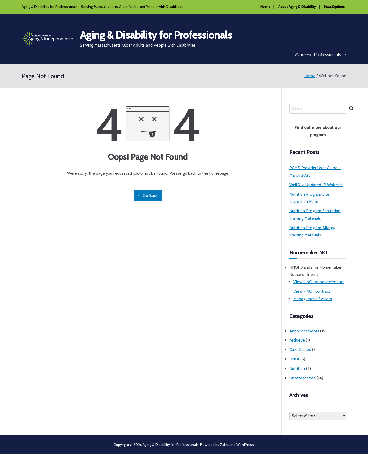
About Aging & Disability (297, 6)
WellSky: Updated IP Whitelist (316, 184)
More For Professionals (320, 55)
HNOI (294, 359)
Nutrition (297, 368)
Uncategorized (302, 378)
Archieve (297, 340)
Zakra (224, 444)
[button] (343, 55)
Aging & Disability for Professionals (156, 35)
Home (265, 6)
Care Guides (300, 349)
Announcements (304, 330)
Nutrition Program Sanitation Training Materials (314, 214)
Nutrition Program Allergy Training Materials (312, 231)
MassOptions (334, 6)
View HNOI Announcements (318, 281)
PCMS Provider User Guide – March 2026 (315, 171)
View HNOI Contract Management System (312, 295)
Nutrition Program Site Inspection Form (309, 198)
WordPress (245, 444)
